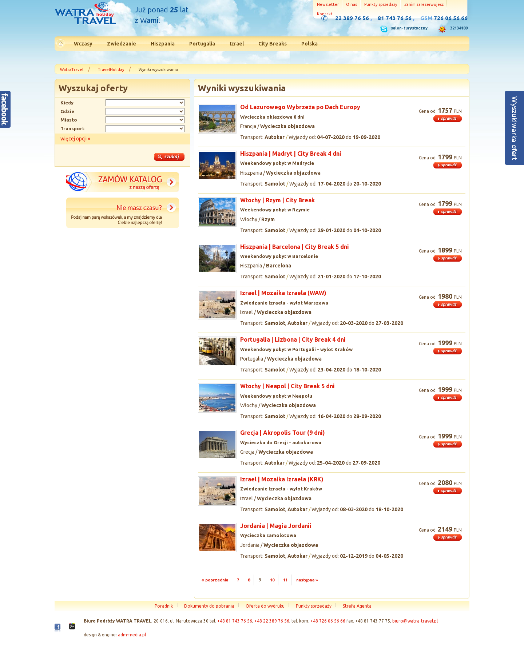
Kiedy (67, 102)
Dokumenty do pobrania (209, 606)
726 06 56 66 (451, 18)
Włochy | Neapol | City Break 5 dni (287, 386)
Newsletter (328, 4)
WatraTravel (71, 69)
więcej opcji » (75, 139)
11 (285, 580)
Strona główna (85, 14)
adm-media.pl (132, 634)
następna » (307, 580)
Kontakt (325, 14)
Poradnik (164, 606)
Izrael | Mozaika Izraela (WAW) (283, 293)
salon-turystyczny (409, 28)
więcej (447, 118)
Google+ (72, 628)
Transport (72, 128)
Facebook (57, 629)
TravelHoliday (111, 69)
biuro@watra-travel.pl (415, 621)
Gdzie (67, 111)
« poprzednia (215, 580)
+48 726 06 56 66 (327, 621)
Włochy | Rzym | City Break (277, 200)
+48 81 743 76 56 (234, 621)
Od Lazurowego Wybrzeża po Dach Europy (300, 107)
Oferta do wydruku (265, 606)
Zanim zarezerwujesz (424, 4)
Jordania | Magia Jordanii (275, 525)
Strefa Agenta (357, 606)
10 (272, 580)
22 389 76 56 (352, 18)
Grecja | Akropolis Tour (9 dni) (282, 432)
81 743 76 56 (395, 18)
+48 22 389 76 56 (271, 621)
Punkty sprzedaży (380, 4)
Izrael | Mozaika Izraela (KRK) (281, 479)
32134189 (459, 28)
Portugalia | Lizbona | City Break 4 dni (293, 339)
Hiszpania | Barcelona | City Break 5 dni (294, 246)
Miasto (68, 119)
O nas (351, 4)
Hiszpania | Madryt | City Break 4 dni (290, 153)
